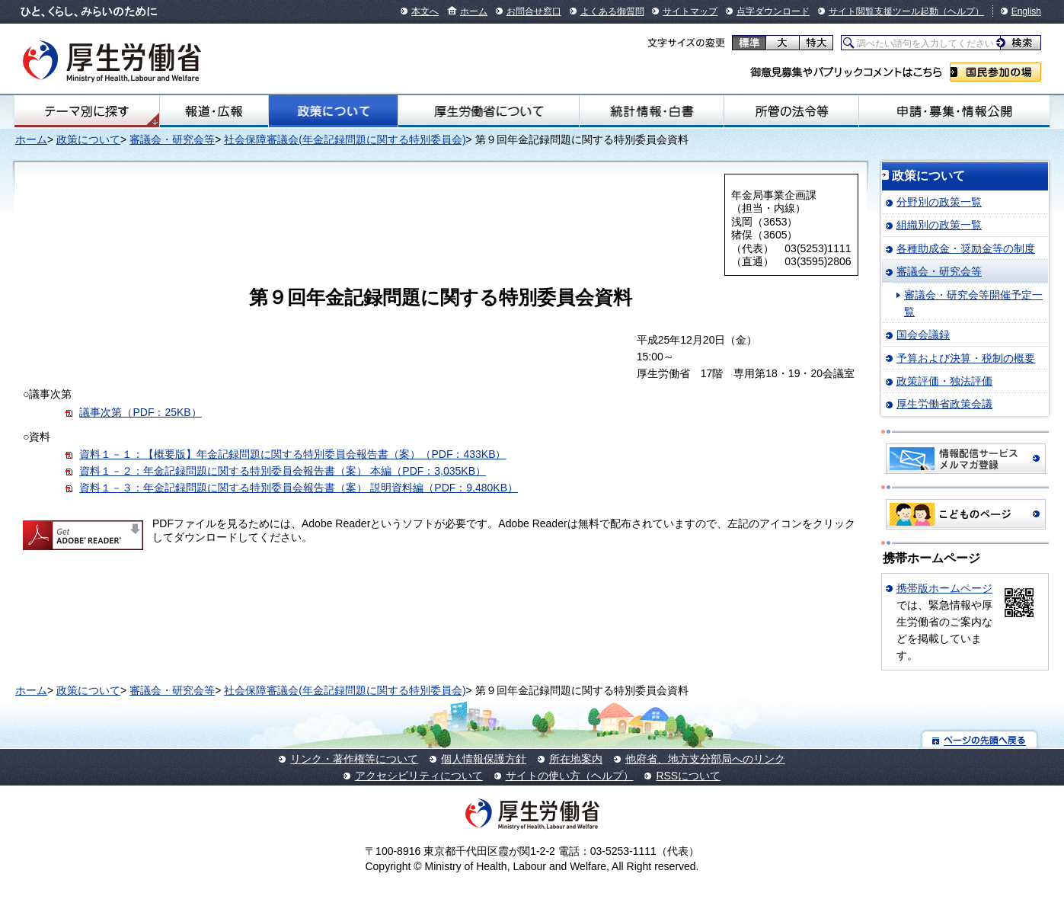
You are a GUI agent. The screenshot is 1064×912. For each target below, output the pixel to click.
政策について (333, 111)
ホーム (473, 11)
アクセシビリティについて (419, 776)
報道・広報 (214, 111)
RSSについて (688, 776)
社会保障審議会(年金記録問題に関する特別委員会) (344, 139)
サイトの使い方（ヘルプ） (570, 776)
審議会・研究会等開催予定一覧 (973, 303)
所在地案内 (575, 759)
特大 (816, 43)
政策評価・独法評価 (944, 381)
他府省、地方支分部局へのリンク (705, 759)
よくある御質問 (612, 11)
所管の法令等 (791, 111)
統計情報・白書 (652, 111)
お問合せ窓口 (533, 11)
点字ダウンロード (773, 11)
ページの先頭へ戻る (980, 739)
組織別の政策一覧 (939, 225)
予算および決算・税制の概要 (965, 358)
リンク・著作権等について (354, 759)
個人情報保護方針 (483, 759)
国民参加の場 (995, 72)
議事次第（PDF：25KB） (140, 412)
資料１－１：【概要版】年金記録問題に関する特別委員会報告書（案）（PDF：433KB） (292, 454)
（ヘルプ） (961, 11)
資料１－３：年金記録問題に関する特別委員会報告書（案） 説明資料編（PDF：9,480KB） (298, 488)
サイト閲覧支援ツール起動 (883, 11)
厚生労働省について (488, 111)
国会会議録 (923, 334)
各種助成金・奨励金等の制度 (965, 248)
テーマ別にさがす (87, 111)
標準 (749, 43)
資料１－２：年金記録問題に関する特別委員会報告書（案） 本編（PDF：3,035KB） (282, 471)
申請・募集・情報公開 (954, 111)
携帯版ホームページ (944, 588)
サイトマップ (690, 11)
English (1026, 11)
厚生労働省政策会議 (944, 404)
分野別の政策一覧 (939, 202)
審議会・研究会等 (172, 139)
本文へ (425, 11)
